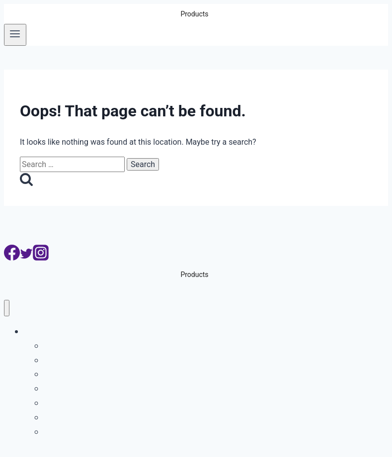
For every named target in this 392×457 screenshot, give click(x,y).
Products (42, 331)
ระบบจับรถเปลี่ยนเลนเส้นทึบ (98, 402)
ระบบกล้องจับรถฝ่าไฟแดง (94, 388)
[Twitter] (26, 258)
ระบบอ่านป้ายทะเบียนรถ (91, 345)
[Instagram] (41, 258)
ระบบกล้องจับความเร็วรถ (93, 417)
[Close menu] (6, 308)
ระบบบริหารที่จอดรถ (84, 360)
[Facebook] (12, 258)
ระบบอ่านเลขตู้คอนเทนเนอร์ (98, 373)
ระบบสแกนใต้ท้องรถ (84, 431)
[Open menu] (15, 35)
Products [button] (194, 14)
